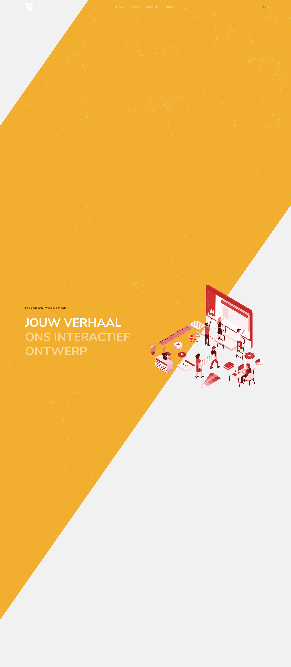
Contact (169, 7)
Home (120, 7)
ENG (263, 7)
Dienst (135, 7)
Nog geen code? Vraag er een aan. (45, 307)
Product (151, 7)
